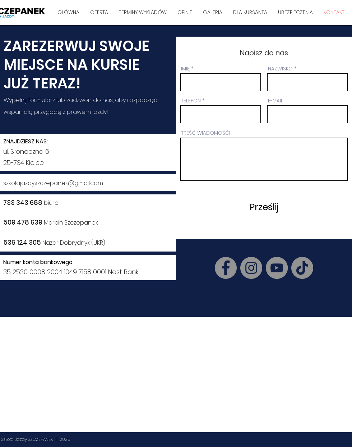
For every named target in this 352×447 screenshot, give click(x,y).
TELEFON (191, 100)
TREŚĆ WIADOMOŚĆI (205, 132)
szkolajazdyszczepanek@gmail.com (53, 183)
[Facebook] (226, 268)
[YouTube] (277, 268)
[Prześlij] (263, 207)
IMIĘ (185, 68)
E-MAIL (275, 100)
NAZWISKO (280, 68)
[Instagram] (251, 268)
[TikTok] (302, 268)
